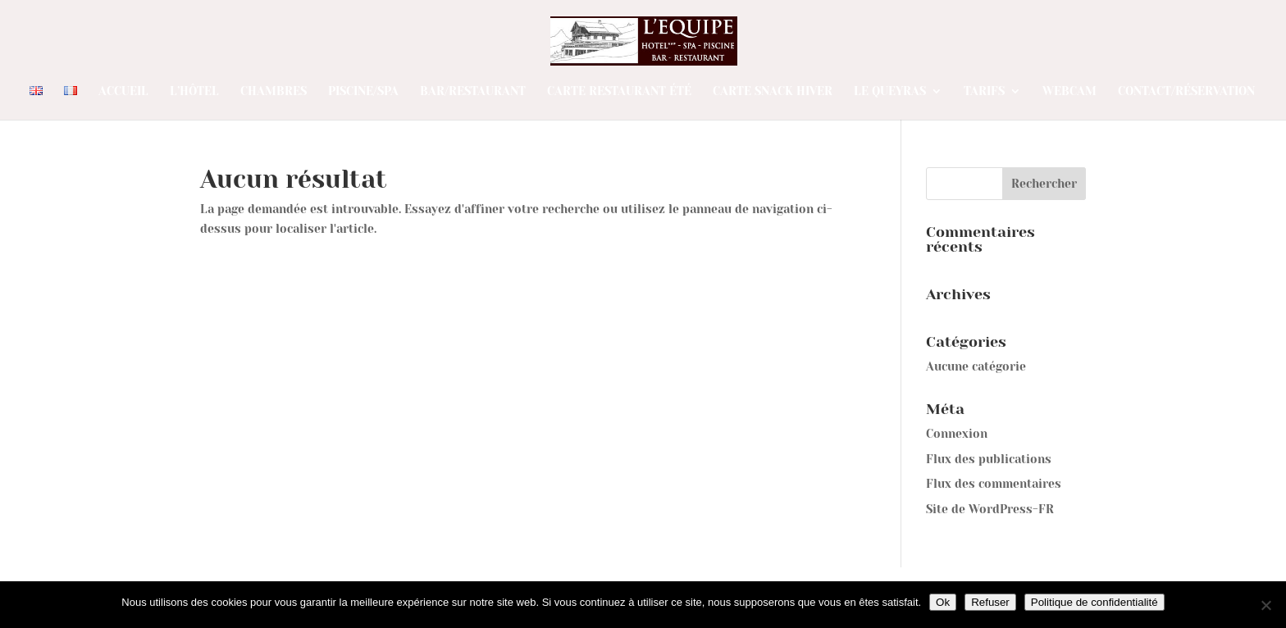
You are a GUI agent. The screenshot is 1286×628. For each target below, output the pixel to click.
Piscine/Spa (363, 91)
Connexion (956, 433)
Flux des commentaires (993, 483)
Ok (943, 602)
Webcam (1069, 91)
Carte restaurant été (619, 91)
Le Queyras (890, 91)
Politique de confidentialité (1094, 602)
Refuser (990, 602)
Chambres (273, 91)
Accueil (123, 91)
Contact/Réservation (1186, 91)
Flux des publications (988, 459)
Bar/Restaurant (473, 91)
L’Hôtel (194, 91)
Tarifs (984, 91)
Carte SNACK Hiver (772, 91)
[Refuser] (1265, 605)
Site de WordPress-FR (990, 509)
